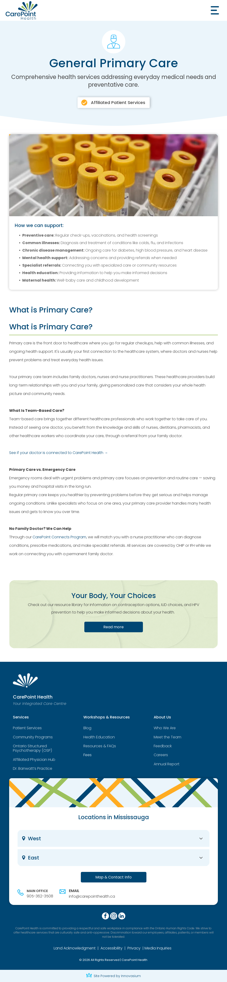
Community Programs (33, 737)
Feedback (163, 746)
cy (138, 948)
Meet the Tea (166, 737)
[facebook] (105, 916)
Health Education (99, 737)
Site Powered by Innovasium (117, 976)
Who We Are (165, 728)
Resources (92, 746)
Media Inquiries (158, 948)
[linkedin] (121, 916)
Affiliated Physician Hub (34, 759)
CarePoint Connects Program (59, 537)
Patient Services (27, 728)
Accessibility (111, 948)
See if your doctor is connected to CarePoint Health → (58, 452)
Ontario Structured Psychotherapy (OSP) (32, 748)
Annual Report (166, 764)
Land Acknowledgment (75, 948)
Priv (130, 948)
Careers (161, 755)
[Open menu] (214, 10)
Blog (87, 728)
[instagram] (113, 916)
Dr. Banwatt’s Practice (32, 768)
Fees (87, 755)
